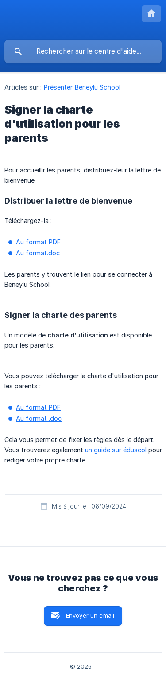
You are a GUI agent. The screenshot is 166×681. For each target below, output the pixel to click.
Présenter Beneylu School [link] (82, 87)
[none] (151, 13)
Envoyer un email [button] (90, 615)
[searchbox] (83, 51)
